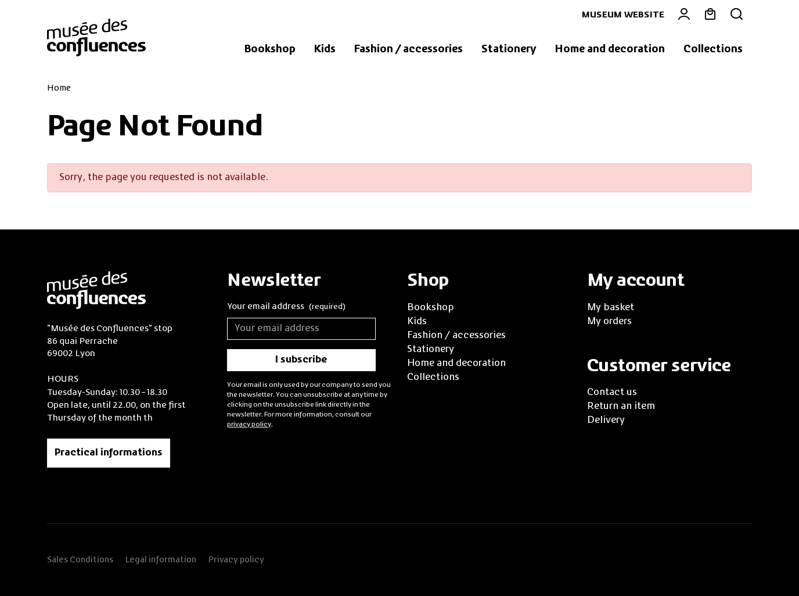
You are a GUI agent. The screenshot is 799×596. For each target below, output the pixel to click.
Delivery (606, 420)
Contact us (612, 392)
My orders (609, 321)
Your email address (286, 307)
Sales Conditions (80, 560)
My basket (610, 308)
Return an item (621, 406)
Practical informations (109, 453)
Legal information (160, 560)
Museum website (623, 15)
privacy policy (249, 425)
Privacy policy (236, 560)
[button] (270, 50)
